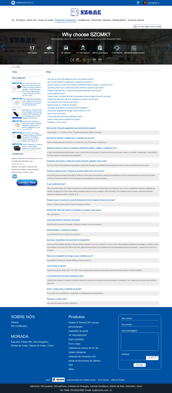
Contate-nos (84, 20)
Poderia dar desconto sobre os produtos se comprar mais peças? (73, 99)
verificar (125, 354)
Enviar (139, 365)
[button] (82, 62)
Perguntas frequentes (65, 20)
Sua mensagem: (129, 330)
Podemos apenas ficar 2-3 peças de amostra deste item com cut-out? (75, 91)
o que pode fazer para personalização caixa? (65, 116)
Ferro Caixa (74, 344)
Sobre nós (32, 20)
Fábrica (15, 322)
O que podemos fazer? (56, 93)
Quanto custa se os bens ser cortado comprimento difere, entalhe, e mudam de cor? (80, 85)
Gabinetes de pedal (78, 331)
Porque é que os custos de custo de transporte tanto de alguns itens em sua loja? (79, 96)
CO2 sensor (103, 380)
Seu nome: (126, 318)
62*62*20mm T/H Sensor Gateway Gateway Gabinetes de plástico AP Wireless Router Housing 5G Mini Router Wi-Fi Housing (32, 138)
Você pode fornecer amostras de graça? (63, 102)
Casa (13, 67)
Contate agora (27, 183)
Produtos (20, 20)
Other (71, 369)
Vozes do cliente (136, 20)
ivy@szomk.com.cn (24, 2)
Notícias (107, 20)
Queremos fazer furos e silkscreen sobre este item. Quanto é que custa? (76, 88)
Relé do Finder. (118, 380)
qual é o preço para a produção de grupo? (64, 119)
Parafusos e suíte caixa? (57, 122)
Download (96, 20)
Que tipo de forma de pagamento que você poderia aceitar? (71, 79)
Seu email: (126, 324)
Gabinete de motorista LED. (82, 356)
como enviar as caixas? (57, 114)
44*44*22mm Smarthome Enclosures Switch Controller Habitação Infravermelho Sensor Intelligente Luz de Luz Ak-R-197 (32, 126)
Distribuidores (119, 20)
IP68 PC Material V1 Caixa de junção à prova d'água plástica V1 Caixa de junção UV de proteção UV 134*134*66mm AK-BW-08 (32, 149)
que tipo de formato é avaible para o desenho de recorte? (70, 82)
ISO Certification (19, 326)
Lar (13, 20)
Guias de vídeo (45, 20)
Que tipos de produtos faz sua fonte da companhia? (68, 108)
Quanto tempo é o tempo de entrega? (62, 105)
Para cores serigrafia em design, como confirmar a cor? (69, 111)
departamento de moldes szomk (81, 380)
